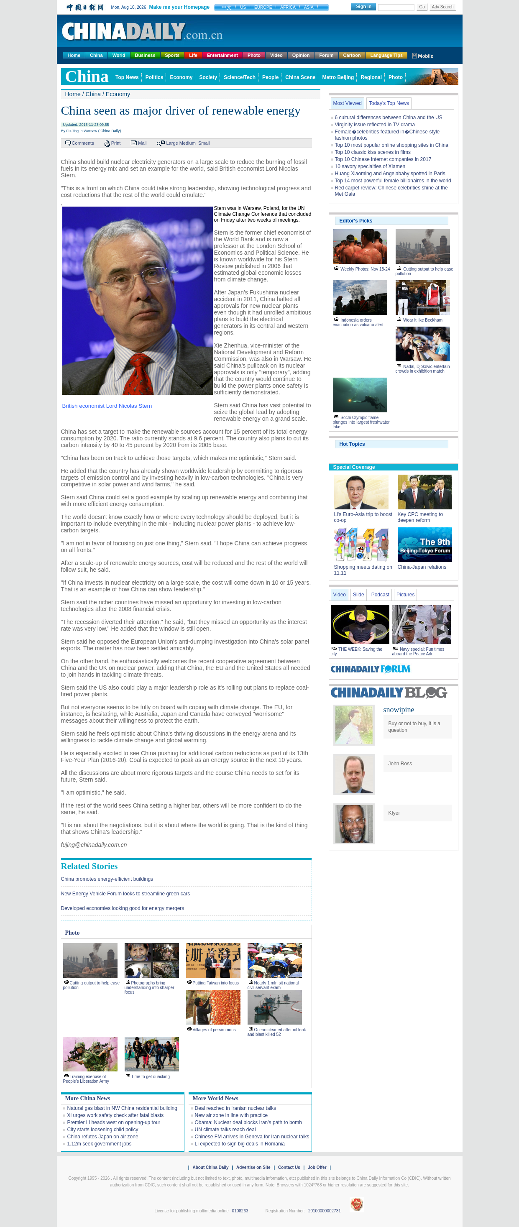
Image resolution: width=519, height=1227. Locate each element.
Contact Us (289, 1167)
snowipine (398, 710)
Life (193, 55)
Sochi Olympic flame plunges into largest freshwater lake (361, 422)
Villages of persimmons (214, 1030)
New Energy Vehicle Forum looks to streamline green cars (125, 894)
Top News (127, 77)
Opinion (301, 55)
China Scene (300, 77)
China (96, 55)
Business (145, 55)
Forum (326, 55)
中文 (227, 7)
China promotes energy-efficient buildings (107, 879)
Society (208, 77)
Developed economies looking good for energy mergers (122, 908)
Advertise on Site (253, 1167)
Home (74, 55)
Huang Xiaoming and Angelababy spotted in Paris (390, 173)
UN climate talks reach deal (225, 1129)
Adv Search (443, 7)
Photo (254, 55)
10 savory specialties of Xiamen (370, 166)
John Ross (400, 764)
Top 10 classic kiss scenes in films (373, 152)
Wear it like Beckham (422, 320)
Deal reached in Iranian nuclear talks (235, 1108)
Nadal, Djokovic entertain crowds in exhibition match (423, 368)
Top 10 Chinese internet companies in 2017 (383, 159)
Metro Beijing (338, 77)
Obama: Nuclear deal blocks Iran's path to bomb (248, 1122)
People (270, 77)
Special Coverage (354, 467)
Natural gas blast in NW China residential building (122, 1108)
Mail (142, 143)
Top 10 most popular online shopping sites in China (392, 145)
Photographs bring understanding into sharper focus (149, 987)
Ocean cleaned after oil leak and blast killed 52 (277, 1032)
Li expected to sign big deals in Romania (240, 1144)
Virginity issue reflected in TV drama (375, 125)
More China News (87, 1098)
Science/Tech (240, 77)
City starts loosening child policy (102, 1129)
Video (276, 55)
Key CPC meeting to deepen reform (420, 517)
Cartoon (352, 55)
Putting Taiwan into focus (216, 983)
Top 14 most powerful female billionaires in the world (393, 181)
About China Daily (210, 1167)
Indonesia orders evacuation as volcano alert (358, 322)
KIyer (394, 813)
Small (204, 143)
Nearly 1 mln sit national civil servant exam (273, 985)
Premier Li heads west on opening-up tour (114, 1122)
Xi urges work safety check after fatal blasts (115, 1115)
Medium (187, 143)
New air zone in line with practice (231, 1115)
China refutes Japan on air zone (102, 1137)
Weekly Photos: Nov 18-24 (365, 269)
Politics (155, 77)
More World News (215, 1098)
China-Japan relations (422, 567)
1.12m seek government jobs (99, 1144)
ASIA (309, 7)
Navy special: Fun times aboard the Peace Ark (418, 651)
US (243, 7)
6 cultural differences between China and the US (388, 117)
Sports (172, 55)
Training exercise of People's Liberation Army (86, 1079)
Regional (371, 77)
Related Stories (89, 866)
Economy (181, 77)
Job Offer (317, 1167)
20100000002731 (324, 1211)
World (118, 55)
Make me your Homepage (179, 7)
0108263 (240, 1211)
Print (116, 143)
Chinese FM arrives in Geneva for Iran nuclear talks (252, 1137)
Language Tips (387, 55)
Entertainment (222, 55)
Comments (83, 143)
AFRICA (288, 7)
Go (421, 7)
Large (172, 143)
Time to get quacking (150, 1076)
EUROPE (263, 7)
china (87, 76)
